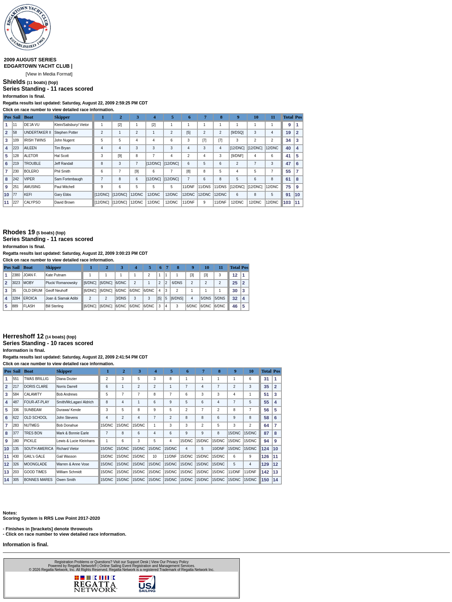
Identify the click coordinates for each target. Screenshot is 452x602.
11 (273, 117)
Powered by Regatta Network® (72, 566)
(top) (53, 82)
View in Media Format (49, 74)
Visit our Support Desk (130, 562)
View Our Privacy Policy (170, 562)
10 (256, 117)
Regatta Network (54, 570)
